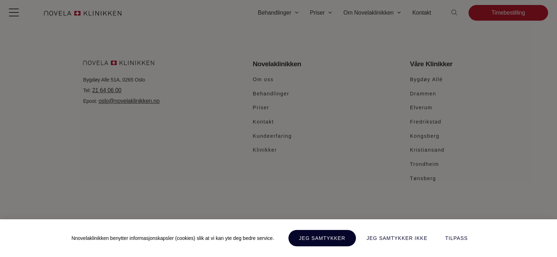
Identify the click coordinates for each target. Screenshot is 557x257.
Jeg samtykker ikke (397, 238)
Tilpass (456, 238)
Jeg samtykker (322, 238)
